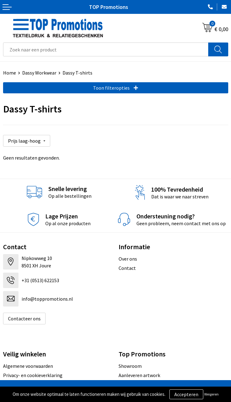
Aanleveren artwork (139, 375)
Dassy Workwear (39, 73)
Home (9, 73)
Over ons (128, 259)
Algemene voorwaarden (28, 366)
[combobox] (106, 49)
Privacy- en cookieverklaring (33, 375)
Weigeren (211, 394)
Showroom (130, 366)
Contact (127, 268)
